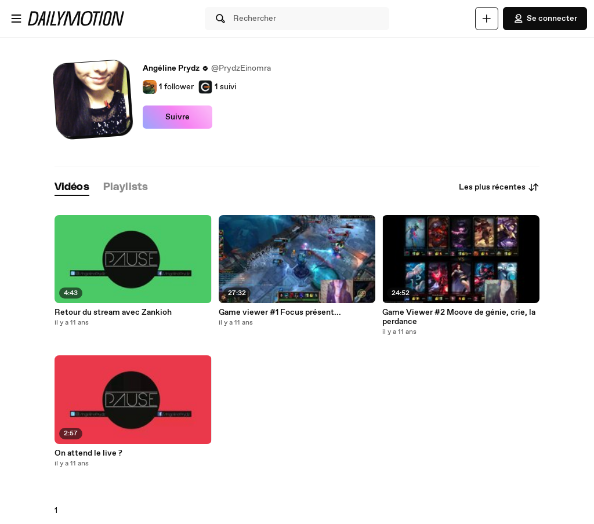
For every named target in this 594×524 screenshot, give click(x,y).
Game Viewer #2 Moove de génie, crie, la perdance (458, 317)
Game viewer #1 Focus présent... (280, 312)
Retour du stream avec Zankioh (113, 312)
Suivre (177, 117)
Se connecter (545, 18)
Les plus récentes (499, 187)
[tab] (72, 187)
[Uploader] (486, 18)
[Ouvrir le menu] (16, 18)
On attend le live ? (88, 453)
